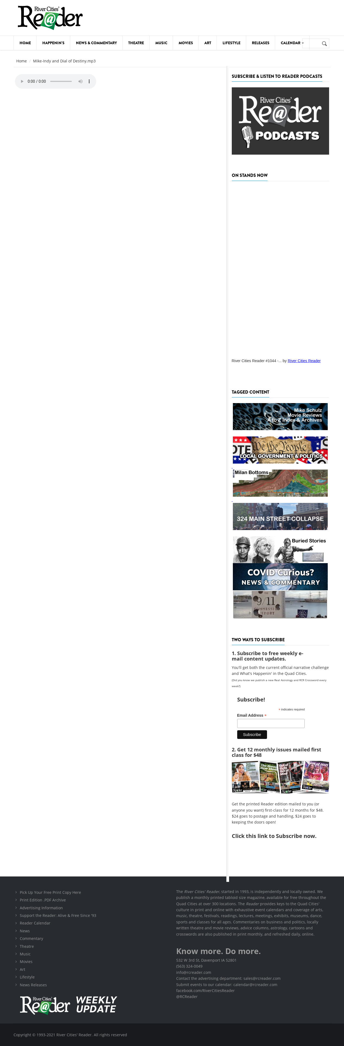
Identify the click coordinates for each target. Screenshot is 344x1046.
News (25, 930)
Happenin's (53, 43)
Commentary (31, 938)
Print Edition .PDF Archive (43, 900)
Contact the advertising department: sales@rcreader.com (228, 978)
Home (25, 43)
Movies (186, 43)
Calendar (292, 43)
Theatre (136, 43)
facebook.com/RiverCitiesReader (205, 990)
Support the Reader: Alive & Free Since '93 (58, 915)
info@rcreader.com (193, 972)
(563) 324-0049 (189, 966)
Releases (260, 43)
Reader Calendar (35, 923)
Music (161, 43)
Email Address (252, 715)
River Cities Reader (304, 361)
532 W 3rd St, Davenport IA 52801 (206, 960)
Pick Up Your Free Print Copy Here (50, 892)
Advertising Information (41, 907)
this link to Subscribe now (280, 836)
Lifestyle (231, 43)
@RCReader (187, 996)
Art (207, 43)
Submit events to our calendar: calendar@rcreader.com (226, 984)
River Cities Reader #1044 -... (257, 361)
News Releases (33, 984)
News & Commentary (96, 43)
